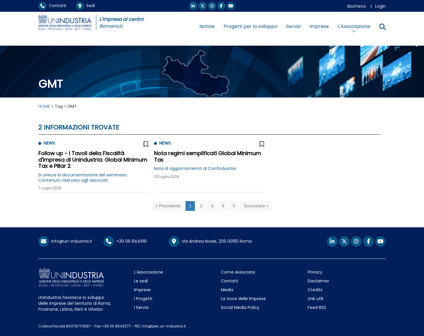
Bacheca (356, 6)
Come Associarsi (238, 272)
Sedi (85, 6)
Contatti (52, 6)
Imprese (319, 26)
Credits (315, 290)
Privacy (315, 272)
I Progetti (143, 299)
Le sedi (141, 281)
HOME (44, 106)
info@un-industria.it (65, 241)
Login (380, 6)
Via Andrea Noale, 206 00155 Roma (210, 241)
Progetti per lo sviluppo (250, 26)
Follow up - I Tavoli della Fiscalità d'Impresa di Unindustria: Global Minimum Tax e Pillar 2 (92, 160)
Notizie (207, 26)
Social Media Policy (240, 307)
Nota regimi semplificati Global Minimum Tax (207, 156)
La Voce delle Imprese (243, 299)
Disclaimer (318, 281)
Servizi (293, 26)
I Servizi (141, 307)
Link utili (315, 299)
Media (227, 290)
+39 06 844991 (125, 241)
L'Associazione (148, 272)
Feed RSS (317, 307)
